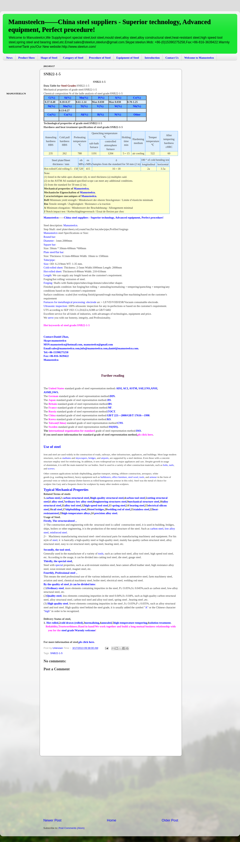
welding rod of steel (118, 509)
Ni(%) (51, 106)
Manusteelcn (81, 188)
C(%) (52, 97)
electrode (91, 302)
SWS (55, 392)
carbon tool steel (135, 497)
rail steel (57, 509)
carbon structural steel (75, 497)
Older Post (170, 820)
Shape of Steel (49, 57)
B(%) (100, 114)
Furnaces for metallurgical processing (64, 302)
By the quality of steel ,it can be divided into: (70, 584)
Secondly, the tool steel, (57, 549)
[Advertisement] (110, 787)
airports (105, 458)
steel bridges (97, 509)
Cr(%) (136, 97)
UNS (147, 388)
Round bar (49, 236)
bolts (165, 465)
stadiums (66, 458)
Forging (48, 282)
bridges (92, 458)
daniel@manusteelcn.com (123, 348)
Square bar (49, 244)
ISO (138, 430)
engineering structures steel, (110, 501)
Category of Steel (73, 57)
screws (51, 468)
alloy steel (57, 501)
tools (101, 553)
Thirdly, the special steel (58, 561)
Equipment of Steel (127, 57)
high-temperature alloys (76, 513)
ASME (48, 392)
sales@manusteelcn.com (66, 348)
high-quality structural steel (107, 497)
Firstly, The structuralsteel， (60, 520)
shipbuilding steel (76, 509)
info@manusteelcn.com (94, 348)
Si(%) (67, 97)
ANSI (154, 388)
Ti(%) (84, 106)
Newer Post (52, 820)
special (59, 565)
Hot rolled (52, 622)
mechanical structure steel (143, 501)
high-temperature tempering (130, 622)
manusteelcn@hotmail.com (66, 344)
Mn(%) (83, 97)
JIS (109, 400)
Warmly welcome (85, 630)
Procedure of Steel (100, 57)
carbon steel (53, 497)
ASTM (133, 388)
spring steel (119, 505)
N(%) (117, 114)
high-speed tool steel (96, 505)
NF (110, 407)
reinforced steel (58, 532)
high (47, 611)
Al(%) (84, 114)
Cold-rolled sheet (53, 267)
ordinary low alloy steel (78, 501)
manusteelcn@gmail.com (98, 344)
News (9, 57)
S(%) (117, 97)
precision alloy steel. (106, 513)
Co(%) (51, 114)
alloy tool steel (72, 505)
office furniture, (120, 477)
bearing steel (137, 505)
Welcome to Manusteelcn (199, 57)
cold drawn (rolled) (71, 622)
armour (153, 477)
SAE (141, 388)
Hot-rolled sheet (52, 271)
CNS (120, 422)
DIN (112, 396)
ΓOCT (111, 411)
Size (46, 263)
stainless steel (141, 509)
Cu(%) (67, 114)
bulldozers (105, 477)
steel (54, 540)
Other (137, 114)
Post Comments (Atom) (72, 828)
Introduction (152, 57)
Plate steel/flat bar (53, 252)
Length (47, 275)
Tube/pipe (49, 259)
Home (111, 820)
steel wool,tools (136, 477)
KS (109, 419)
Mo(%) (67, 106)
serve (50, 317)
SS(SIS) (113, 426)
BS (110, 403)
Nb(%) (137, 106)
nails (171, 465)
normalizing (92, 622)
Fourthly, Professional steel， (61, 572)
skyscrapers (81, 458)
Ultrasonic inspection (55, 306)
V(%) (100, 106)
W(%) (118, 106)
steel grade (67, 630)
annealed (106, 622)
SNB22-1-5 (56, 653)
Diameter (49, 240)
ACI (125, 388)
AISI (119, 388)
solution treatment (160, 622)
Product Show (26, 57)
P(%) (100, 97)
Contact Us (172, 57)
